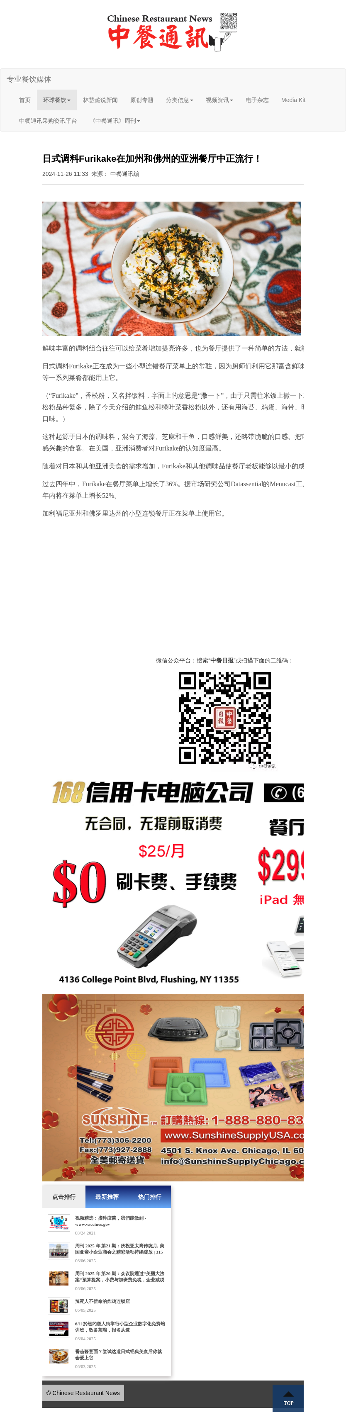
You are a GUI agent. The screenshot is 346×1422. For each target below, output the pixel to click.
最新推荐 (107, 1196)
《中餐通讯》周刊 (115, 120)
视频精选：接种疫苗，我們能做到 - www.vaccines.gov (110, 1221)
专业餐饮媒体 (29, 79)
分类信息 (179, 100)
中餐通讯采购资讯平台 (48, 120)
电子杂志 (257, 100)
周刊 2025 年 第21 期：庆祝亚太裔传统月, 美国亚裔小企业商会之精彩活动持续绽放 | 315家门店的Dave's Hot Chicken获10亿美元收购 (119, 1252)
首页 (25, 100)
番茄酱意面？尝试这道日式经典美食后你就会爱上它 (118, 1354)
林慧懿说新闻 (100, 100)
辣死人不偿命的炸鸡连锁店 (102, 1301)
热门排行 (149, 1196)
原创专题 (142, 100)
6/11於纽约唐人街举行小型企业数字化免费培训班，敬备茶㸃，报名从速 (120, 1326)
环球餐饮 (57, 100)
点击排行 (64, 1196)
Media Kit (293, 100)
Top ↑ (288, 1398)
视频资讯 (219, 100)
